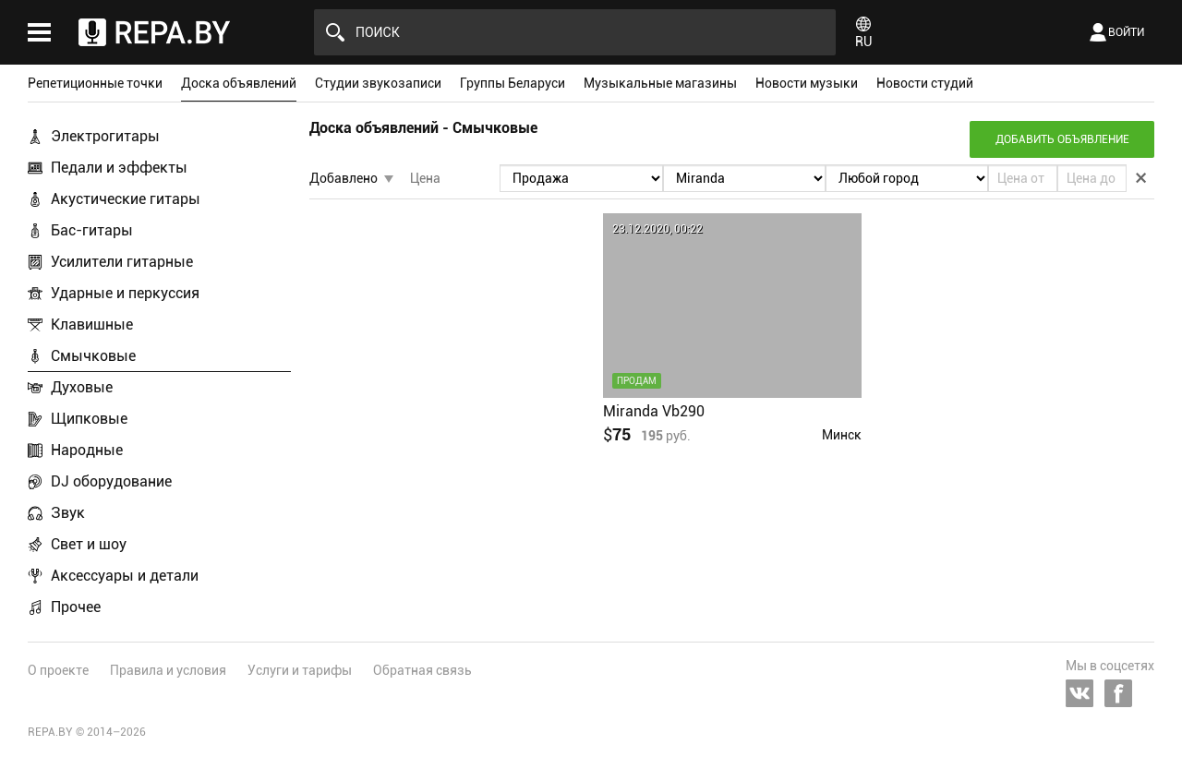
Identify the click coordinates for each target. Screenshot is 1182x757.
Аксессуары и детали (125, 575)
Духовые (82, 387)
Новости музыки (806, 83)
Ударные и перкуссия (125, 293)
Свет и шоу (89, 544)
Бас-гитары (92, 230)
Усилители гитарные (122, 261)
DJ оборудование (111, 481)
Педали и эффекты (119, 167)
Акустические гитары (125, 199)
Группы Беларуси (512, 83)
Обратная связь (422, 670)
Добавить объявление (1062, 139)
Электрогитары (105, 136)
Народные (87, 450)
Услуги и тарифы (299, 670)
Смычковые (93, 356)
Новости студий (924, 83)
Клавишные (92, 324)
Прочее (76, 607)
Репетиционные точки (95, 83)
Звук (68, 513)
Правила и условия (168, 670)
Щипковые (89, 418)
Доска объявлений (238, 83)
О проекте (58, 670)
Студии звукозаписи (378, 83)
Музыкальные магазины (660, 83)
